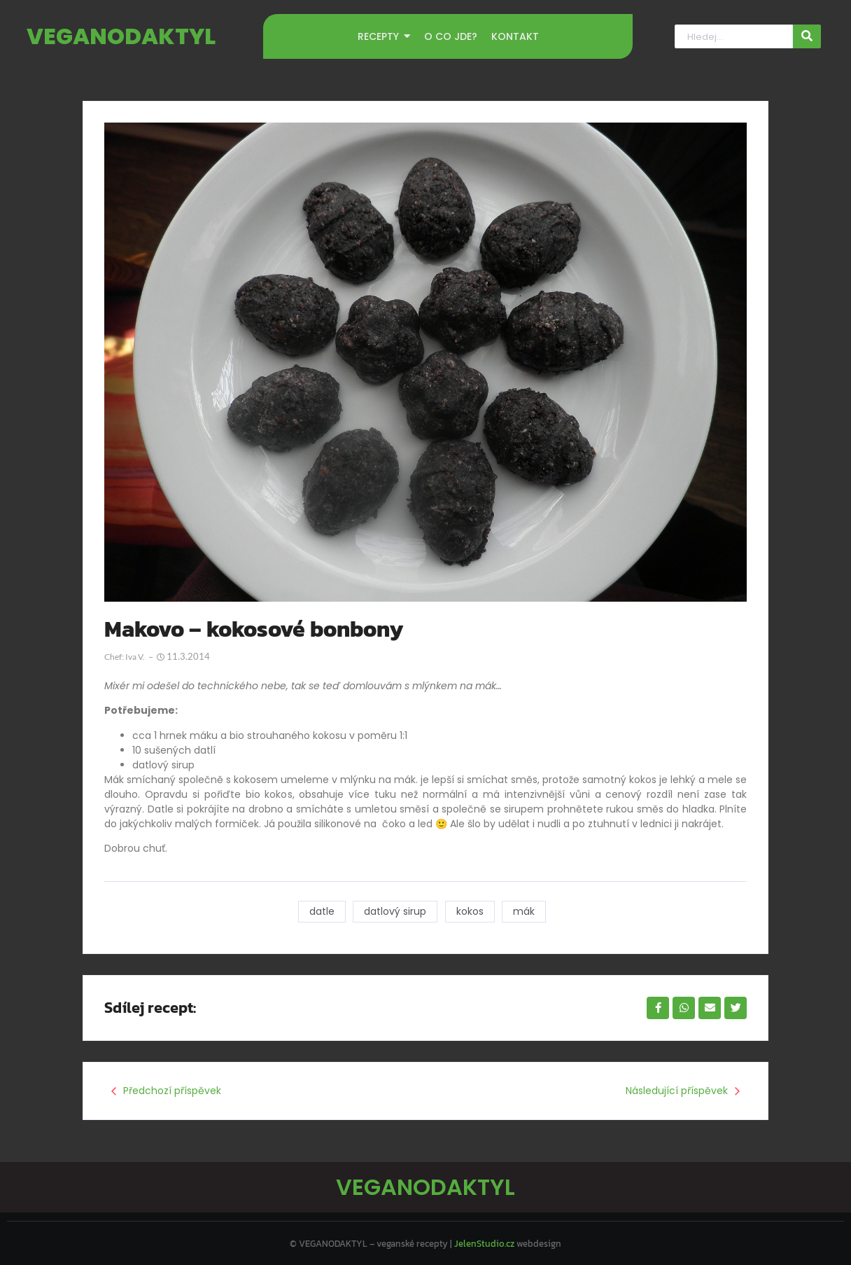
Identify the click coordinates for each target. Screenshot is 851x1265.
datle (321, 911)
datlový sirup (395, 911)
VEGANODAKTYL (121, 36)
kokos (470, 911)
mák (524, 911)
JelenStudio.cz (484, 1240)
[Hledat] (733, 37)
